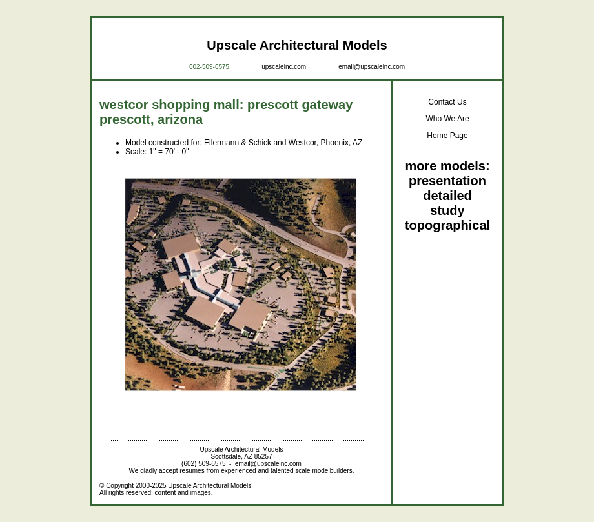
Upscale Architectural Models (297, 45)
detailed (447, 195)
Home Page (447, 135)
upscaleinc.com (283, 66)
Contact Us (447, 101)
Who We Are (447, 118)
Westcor (302, 142)
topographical (447, 225)
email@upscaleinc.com (371, 66)
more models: (447, 166)
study (447, 210)
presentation (447, 181)
